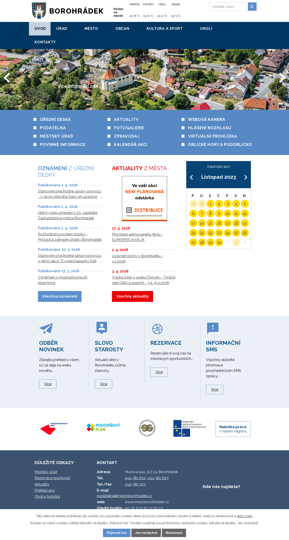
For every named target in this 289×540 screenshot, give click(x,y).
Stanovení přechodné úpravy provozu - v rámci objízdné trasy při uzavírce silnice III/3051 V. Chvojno (69, 196)
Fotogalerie (129, 127)
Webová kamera (206, 119)
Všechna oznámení (59, 296)
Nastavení (174, 533)
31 (202, 203)
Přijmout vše (117, 533)
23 (219, 232)
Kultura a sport (165, 28)
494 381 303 (135, 484)
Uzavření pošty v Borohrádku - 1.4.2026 (137, 258)
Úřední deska (55, 119)
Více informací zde (78, 85)
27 (193, 242)
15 (210, 223)
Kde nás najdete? (221, 486)
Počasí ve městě (118, 12)
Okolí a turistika (47, 496)
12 (245, 213)
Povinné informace (62, 144)
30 (193, 203)
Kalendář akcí (130, 144)
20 (193, 232)
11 (236, 213)
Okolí (206, 28)
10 (228, 213)
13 (193, 223)
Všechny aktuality (132, 296)
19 (245, 223)
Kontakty (45, 42)
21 (202, 232)
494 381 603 (157, 478)
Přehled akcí (45, 490)
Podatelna (53, 127)
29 (210, 242)
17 (227, 223)
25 (236, 232)
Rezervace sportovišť (52, 478)
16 (219, 223)
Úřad (61, 28)
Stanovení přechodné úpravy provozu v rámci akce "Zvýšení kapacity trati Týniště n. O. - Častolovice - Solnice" (69, 261)
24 (228, 232)
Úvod (40, 28)
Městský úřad (56, 136)
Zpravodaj (127, 136)
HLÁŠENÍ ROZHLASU (209, 127)
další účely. (245, 516)
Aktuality (126, 119)
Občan (122, 28)
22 (210, 232)
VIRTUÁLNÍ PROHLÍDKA (212, 136)
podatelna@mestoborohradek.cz (124, 496)
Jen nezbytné (146, 533)
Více (47, 384)
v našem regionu (233, 429)
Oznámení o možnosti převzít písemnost (62, 280)
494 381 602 (135, 478)
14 (202, 223)
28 (202, 242)
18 (236, 223)
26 (245, 232)
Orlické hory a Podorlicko (220, 144)
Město (91, 28)
